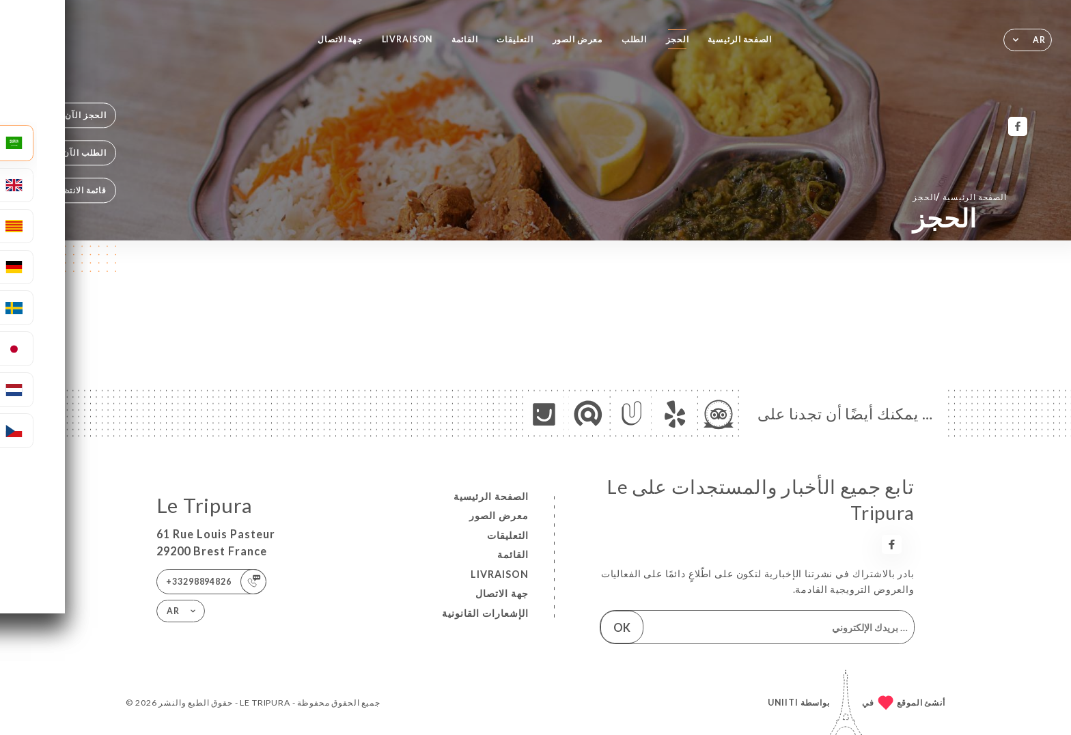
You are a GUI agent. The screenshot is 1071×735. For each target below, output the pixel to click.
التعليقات (515, 39)
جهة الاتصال (340, 39)
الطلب (634, 39)
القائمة (464, 39)
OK (621, 627)
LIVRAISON (407, 39)
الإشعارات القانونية (485, 613)
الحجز (677, 39)
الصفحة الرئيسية (740, 39)
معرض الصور (578, 39)
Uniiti (783, 702)
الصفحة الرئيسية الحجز (960, 196)
